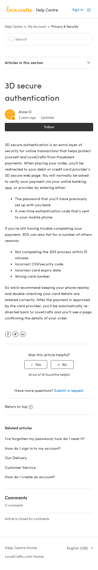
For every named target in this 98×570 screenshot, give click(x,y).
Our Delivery (16, 457)
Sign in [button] (77, 9)
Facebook (8, 334)
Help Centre (13, 26)
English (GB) (78, 547)
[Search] (49, 39)
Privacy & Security (64, 26)
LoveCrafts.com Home (24, 556)
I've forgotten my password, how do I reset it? (45, 438)
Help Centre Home (21, 547)
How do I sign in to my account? (32, 448)
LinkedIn (23, 334)
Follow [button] (49, 126)
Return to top (19, 406)
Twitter (15, 334)
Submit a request (69, 390)
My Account (37, 26)
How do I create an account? (30, 476)
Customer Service (20, 467)
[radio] (35, 364)
